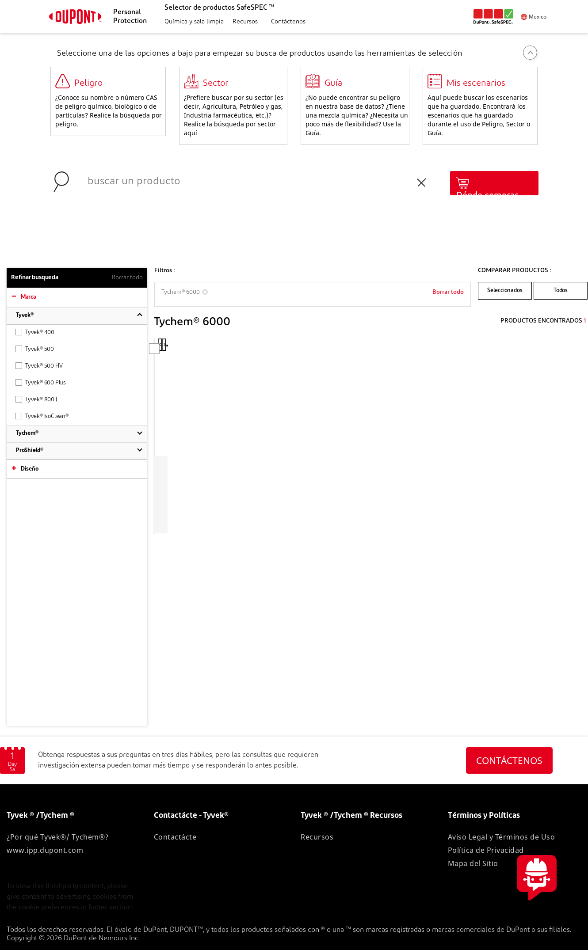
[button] (193, 22)
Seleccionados (504, 290)
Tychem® (27, 433)
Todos (561, 290)
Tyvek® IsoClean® (42, 416)
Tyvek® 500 (34, 349)
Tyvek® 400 (34, 332)
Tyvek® (25, 315)
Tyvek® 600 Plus (40, 382)
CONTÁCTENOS (509, 760)
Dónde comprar (487, 195)
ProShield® (29, 450)
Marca (28, 297)
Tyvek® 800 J (36, 399)
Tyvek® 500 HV (38, 365)
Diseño (29, 469)
